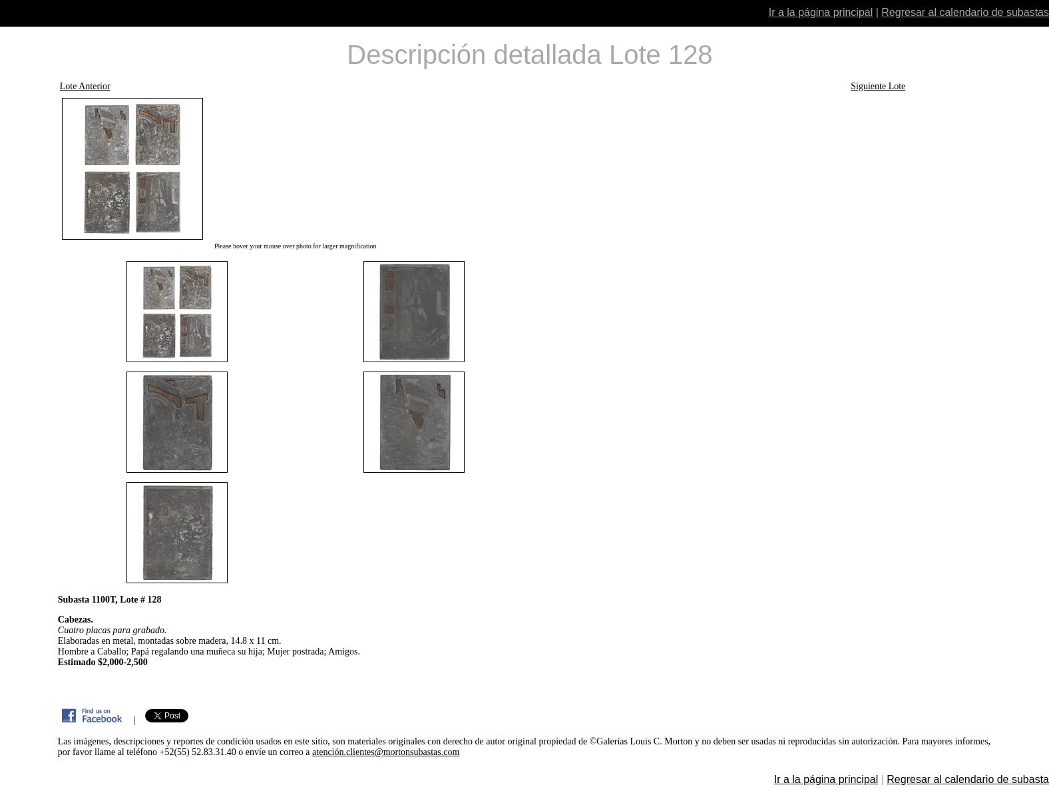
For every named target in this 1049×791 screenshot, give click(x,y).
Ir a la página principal (821, 12)
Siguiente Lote (878, 86)
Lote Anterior (85, 86)
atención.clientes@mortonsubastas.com (385, 752)
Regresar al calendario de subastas (965, 12)
